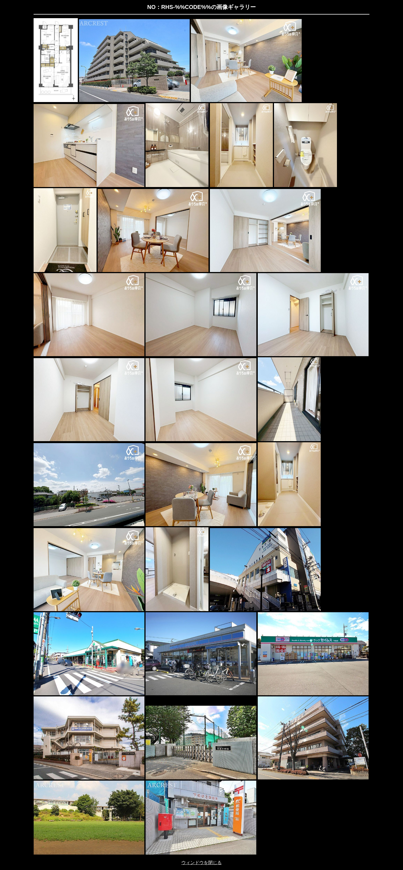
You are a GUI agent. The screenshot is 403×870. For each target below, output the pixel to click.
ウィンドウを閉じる (201, 862)
